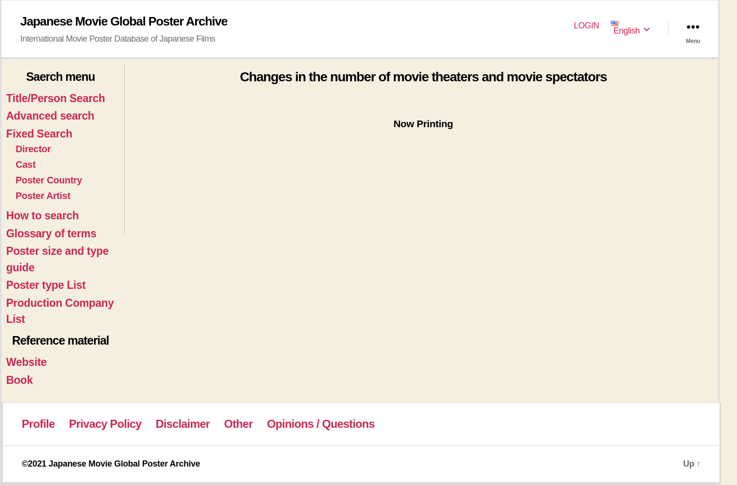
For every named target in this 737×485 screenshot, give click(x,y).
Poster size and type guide (57, 259)
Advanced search (50, 116)
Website (26, 362)
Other (238, 423)
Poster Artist (43, 196)
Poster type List (46, 285)
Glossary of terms (51, 233)
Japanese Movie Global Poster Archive (123, 21)
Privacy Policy (105, 423)
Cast (25, 164)
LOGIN (587, 25)
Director (33, 149)
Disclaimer (183, 423)
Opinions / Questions (321, 423)
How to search (42, 215)
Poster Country (49, 180)
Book (19, 380)
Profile (38, 423)
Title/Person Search (55, 98)
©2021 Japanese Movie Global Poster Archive (111, 463)
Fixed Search (39, 134)
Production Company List (60, 311)
